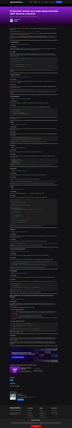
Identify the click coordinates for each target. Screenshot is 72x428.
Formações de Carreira (31, 417)
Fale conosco (41, 412)
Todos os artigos (20, 399)
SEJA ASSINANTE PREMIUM (18, 357)
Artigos (13, 5)
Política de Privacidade (43, 417)
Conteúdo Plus (30, 413)
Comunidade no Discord (55, 413)
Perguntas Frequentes (43, 413)
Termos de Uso (42, 415)
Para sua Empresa (54, 410)
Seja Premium (30, 410)
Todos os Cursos (30, 415)
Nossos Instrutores (54, 412)
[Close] (70, 420)
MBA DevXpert (30, 412)
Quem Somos (41, 410)
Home (11, 5)
